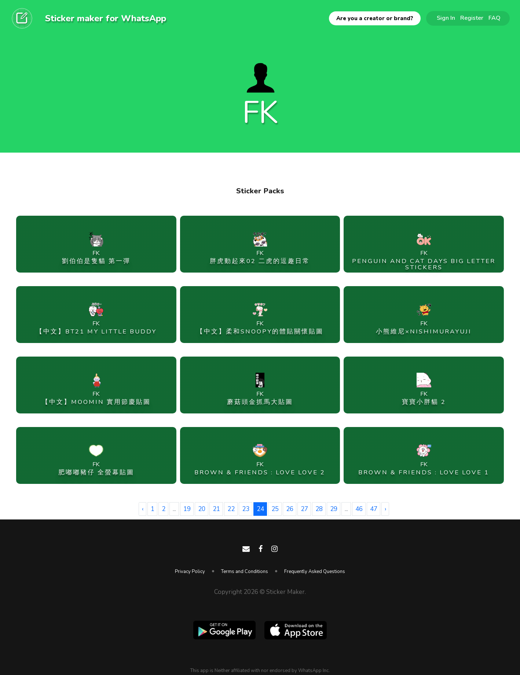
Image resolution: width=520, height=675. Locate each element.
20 (201, 509)
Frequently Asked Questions (314, 571)
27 (304, 509)
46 (359, 509)
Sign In (446, 18)
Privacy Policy (190, 571)
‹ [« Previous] (142, 509)
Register (471, 18)
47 (373, 509)
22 (231, 509)
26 (289, 509)
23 (245, 509)
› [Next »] (385, 509)
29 (333, 509)
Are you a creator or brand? (374, 18)
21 (216, 509)
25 (275, 509)
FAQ (494, 18)
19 (187, 509)
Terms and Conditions (244, 571)
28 (319, 509)
